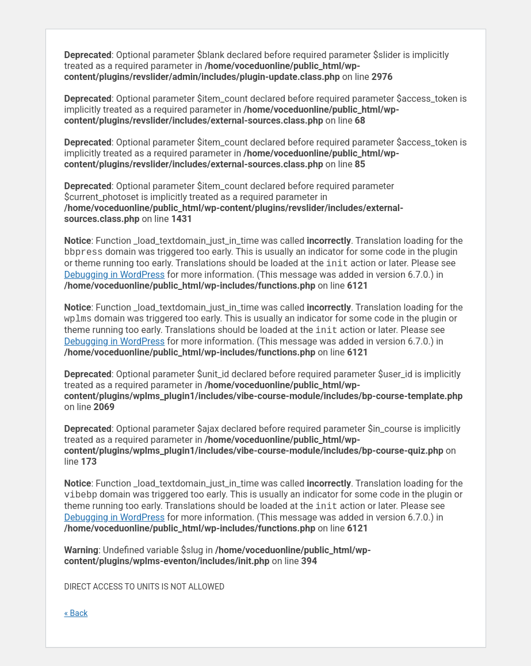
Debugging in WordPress (114, 276)
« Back (76, 620)
